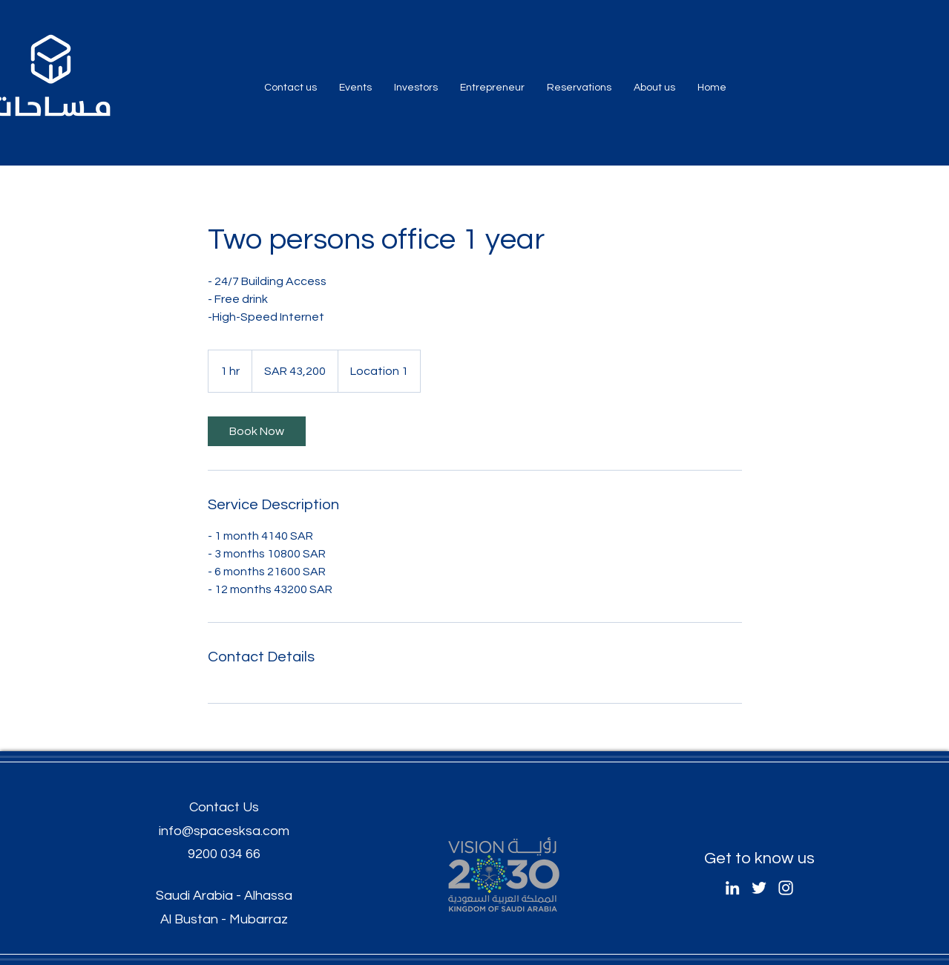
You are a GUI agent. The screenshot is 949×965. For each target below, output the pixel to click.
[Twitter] (759, 887)
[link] (257, 431)
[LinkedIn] (732, 887)
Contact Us (224, 807)
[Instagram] (785, 887)
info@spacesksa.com (224, 831)
